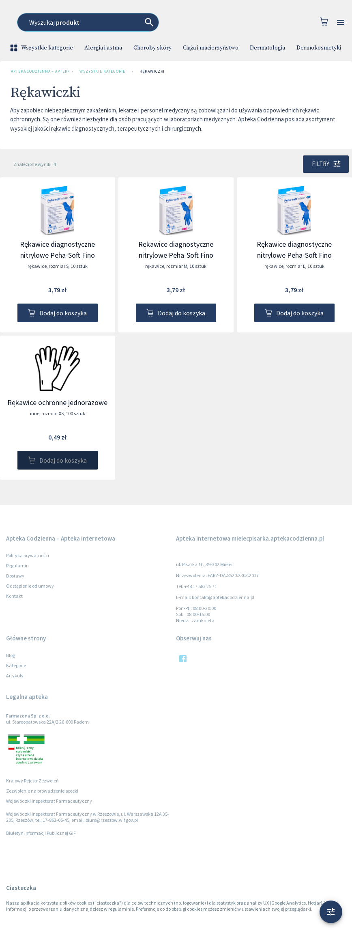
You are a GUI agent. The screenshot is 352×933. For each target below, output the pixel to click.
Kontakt (14, 596)
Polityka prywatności (27, 555)
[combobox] (183, 22)
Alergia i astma (103, 47)
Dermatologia (267, 47)
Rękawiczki (152, 71)
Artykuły (15, 675)
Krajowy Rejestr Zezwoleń (32, 781)
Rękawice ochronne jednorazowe (57, 402)
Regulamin (17, 565)
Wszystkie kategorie (42, 47)
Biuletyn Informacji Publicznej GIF (41, 833)
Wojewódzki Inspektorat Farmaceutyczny (49, 801)
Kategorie (16, 665)
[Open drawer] (341, 22)
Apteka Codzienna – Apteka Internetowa (38, 71)
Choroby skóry (152, 47)
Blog (10, 655)
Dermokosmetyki (319, 47)
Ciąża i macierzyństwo (210, 47)
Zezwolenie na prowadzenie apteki (42, 791)
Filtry (326, 163)
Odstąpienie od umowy (30, 586)
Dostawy (15, 576)
